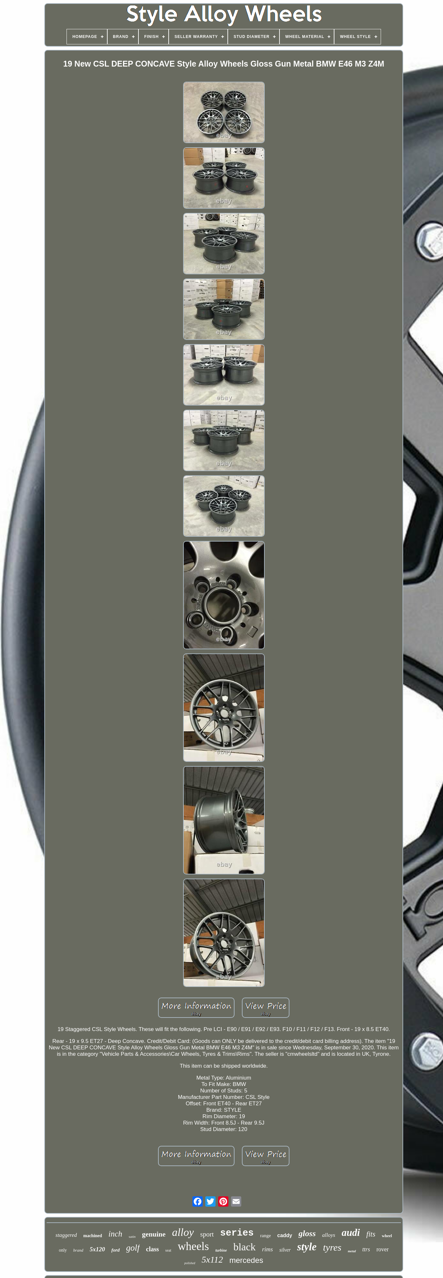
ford (115, 1250)
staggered (66, 1235)
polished (189, 1263)
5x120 (97, 1249)
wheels (193, 1246)
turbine (221, 1250)
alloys (328, 1235)
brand (78, 1250)
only (63, 1250)
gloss (306, 1233)
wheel (387, 1235)
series (236, 1233)
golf (133, 1248)
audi (350, 1232)
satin (132, 1236)
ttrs (366, 1249)
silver (285, 1250)
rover (383, 1249)
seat (168, 1250)
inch (115, 1233)
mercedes (246, 1260)
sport (207, 1234)
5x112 (212, 1259)
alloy (183, 1232)
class (152, 1249)
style (306, 1247)
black (244, 1247)
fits (370, 1234)
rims (267, 1249)
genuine (153, 1234)
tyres (332, 1247)
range (265, 1235)
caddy (284, 1235)
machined (92, 1235)
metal (352, 1251)
